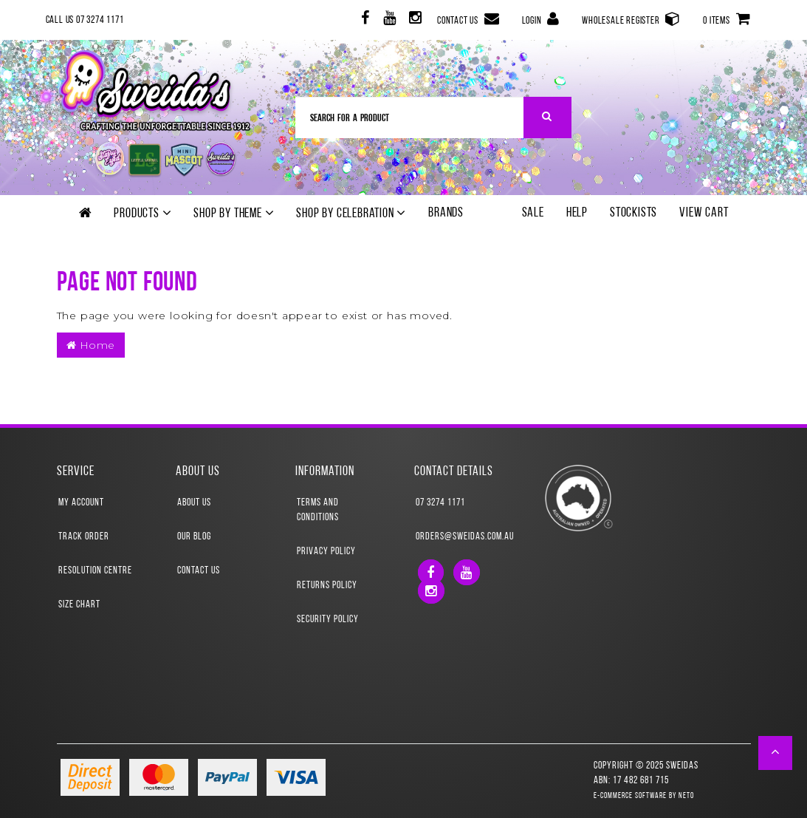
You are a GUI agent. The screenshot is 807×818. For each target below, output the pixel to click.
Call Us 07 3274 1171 (85, 20)
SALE (533, 213)
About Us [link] (194, 502)
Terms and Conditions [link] (318, 510)
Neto (686, 796)
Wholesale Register (631, 19)
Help (577, 213)
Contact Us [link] (198, 570)
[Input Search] (410, 117)
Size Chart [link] (79, 604)
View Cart (703, 213)
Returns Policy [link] (327, 585)
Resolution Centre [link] (95, 570)
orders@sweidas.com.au (464, 536)
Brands (446, 213)
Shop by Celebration (351, 213)
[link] (363, 20)
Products (142, 213)
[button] (775, 753)
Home (90, 345)
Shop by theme (233, 213)
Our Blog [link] (194, 536)
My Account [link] (81, 502)
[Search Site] (547, 117)
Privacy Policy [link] (326, 551)
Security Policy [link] (328, 619)
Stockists (633, 213)
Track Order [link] (83, 536)
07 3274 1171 (440, 502)
